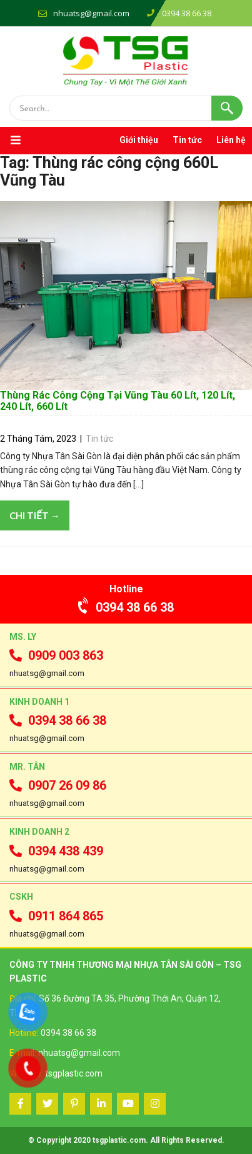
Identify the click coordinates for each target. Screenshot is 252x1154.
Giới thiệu (138, 140)
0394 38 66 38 (126, 607)
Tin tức (187, 140)
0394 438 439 (56, 850)
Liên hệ (231, 140)
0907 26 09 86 (57, 785)
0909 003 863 (56, 655)
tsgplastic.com (74, 1073)
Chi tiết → (34, 515)
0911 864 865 (56, 915)
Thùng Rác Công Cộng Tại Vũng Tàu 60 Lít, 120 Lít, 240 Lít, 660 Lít (117, 400)
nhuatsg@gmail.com (91, 13)
